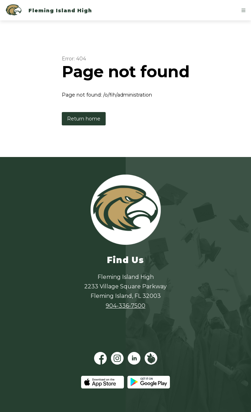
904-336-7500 (125, 305)
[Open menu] (243, 10)
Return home (83, 119)
